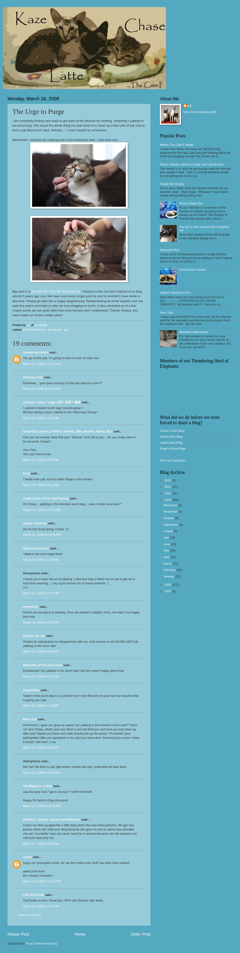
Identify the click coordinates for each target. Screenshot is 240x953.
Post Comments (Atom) (41, 943)
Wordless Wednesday (193, 332)
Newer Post (18, 934)
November (170, 511)
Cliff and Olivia (33, 895)
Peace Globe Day (191, 203)
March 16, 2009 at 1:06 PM (41, 560)
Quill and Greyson (36, 548)
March (167, 563)
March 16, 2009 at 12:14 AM (41, 364)
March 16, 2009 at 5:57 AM (41, 459)
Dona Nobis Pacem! (192, 269)
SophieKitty (31, 690)
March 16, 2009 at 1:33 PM (41, 593)
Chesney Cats (33, 377)
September (171, 524)
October (169, 518)
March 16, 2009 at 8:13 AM (41, 485)
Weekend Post (170, 250)
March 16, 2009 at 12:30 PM (42, 510)
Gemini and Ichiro (36, 352)
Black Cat (30, 719)
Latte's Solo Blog (171, 442)
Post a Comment (29, 915)
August (168, 531)
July (166, 537)
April (166, 557)
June (167, 544)
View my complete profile (200, 112)
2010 (168, 493)
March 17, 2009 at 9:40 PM (41, 843)
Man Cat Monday (34, 329)
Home (80, 934)
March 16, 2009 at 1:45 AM (41, 418)
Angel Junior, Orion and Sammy (46, 498)
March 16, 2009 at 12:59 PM (42, 535)
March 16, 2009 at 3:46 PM (41, 651)
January (169, 576)
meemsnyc (31, 606)
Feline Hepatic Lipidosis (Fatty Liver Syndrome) (191, 164)
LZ (190, 106)
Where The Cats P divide (176, 144)
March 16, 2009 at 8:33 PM (41, 747)
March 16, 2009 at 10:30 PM (42, 772)
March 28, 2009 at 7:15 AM (41, 906)
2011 (168, 486)
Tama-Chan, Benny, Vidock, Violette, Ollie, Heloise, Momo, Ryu (67, 431)
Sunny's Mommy (35, 523)
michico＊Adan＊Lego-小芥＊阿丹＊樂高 (52, 402)
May (166, 550)
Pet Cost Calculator (173, 460)
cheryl (27, 857)
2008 (168, 584)
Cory (26, 473)
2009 (168, 500)
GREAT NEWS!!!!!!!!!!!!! (175, 293)
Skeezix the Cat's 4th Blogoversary (55, 291)
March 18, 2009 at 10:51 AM (41, 881)
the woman (54, 329)
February (169, 570)
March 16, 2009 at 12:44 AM (41, 388)
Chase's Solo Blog (172, 430)
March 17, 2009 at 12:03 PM (42, 806)
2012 (168, 480)
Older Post (140, 934)
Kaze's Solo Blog (171, 436)
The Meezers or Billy (37, 786)
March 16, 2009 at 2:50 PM (41, 622)
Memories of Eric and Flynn (42, 665)
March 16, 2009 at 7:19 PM (41, 705)
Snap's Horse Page (173, 448)
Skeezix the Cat (34, 636)
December (170, 505)
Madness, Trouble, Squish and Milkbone (51, 819)
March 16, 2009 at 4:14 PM (41, 676)
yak (66, 329)
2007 (168, 591)
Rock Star (166, 312)
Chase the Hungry (172, 184)
